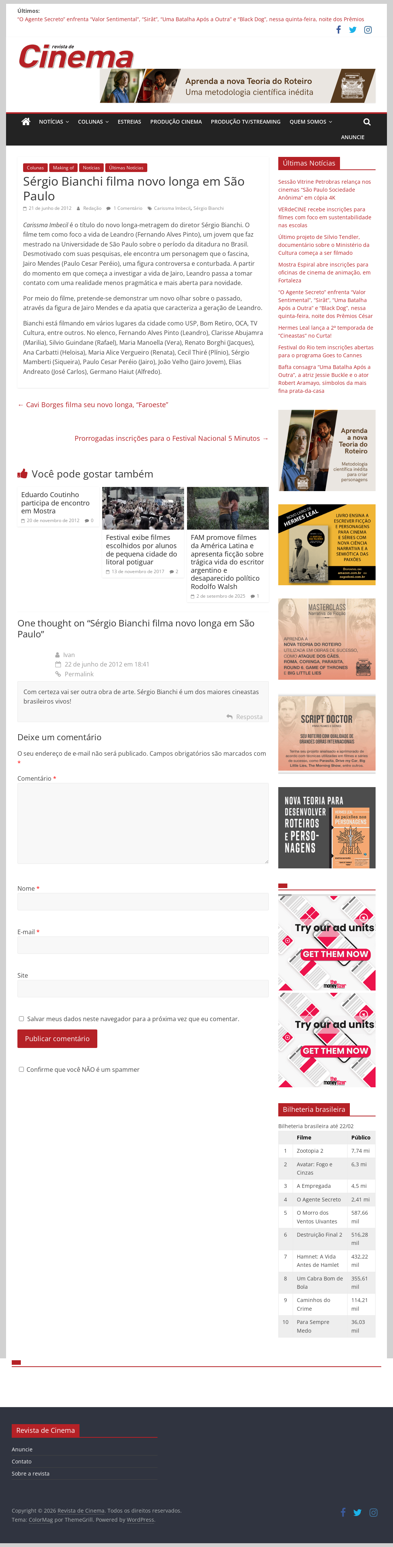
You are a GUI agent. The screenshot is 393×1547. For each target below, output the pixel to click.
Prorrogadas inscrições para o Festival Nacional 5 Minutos (172, 438)
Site (22, 975)
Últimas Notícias (126, 167)
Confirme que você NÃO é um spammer (79, 1069)
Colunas (90, 121)
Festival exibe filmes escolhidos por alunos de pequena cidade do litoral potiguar (141, 549)
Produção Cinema (176, 121)
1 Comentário (124, 208)
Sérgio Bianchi (208, 208)
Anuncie (353, 137)
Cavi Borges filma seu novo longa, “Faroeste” (92, 404)
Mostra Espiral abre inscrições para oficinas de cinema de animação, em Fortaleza (324, 272)
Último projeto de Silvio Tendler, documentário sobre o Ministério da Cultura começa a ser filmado (324, 244)
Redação (93, 208)
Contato (21, 1461)
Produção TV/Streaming (246, 121)
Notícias (51, 121)
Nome (28, 888)
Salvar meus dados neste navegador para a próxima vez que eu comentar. (133, 1019)
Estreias (129, 121)
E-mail (28, 932)
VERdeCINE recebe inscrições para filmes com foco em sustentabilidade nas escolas (324, 217)
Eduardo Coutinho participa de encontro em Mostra (55, 502)
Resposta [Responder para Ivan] (249, 717)
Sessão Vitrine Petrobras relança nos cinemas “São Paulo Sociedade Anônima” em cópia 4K (324, 189)
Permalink (74, 674)
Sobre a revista (31, 1473)
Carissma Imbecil (172, 208)
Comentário (36, 778)
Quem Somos (308, 121)
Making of (63, 167)
